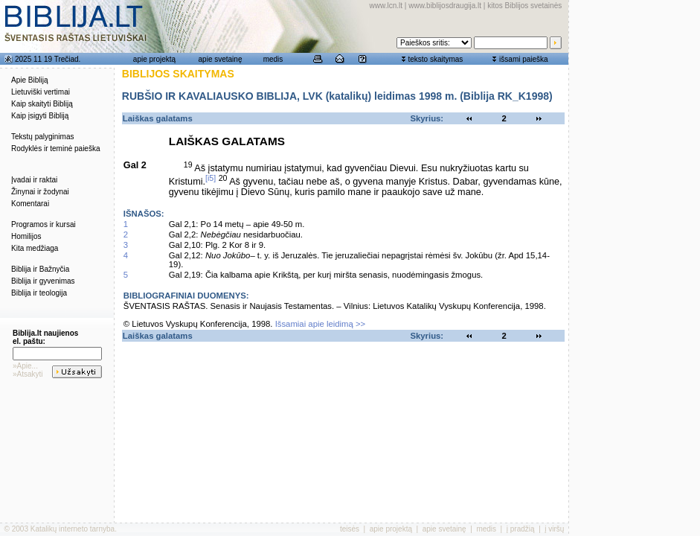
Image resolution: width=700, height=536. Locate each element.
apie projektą (154, 59)
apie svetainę (221, 59)
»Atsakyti (28, 374)
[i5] (210, 177)
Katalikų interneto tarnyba (72, 529)
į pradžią (521, 529)
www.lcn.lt (386, 5)
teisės (349, 529)
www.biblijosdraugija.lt (444, 5)
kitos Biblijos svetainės (524, 5)
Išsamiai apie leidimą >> (320, 323)
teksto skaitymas (435, 59)
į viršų (554, 529)
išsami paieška (523, 59)
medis (273, 59)
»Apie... (25, 366)
